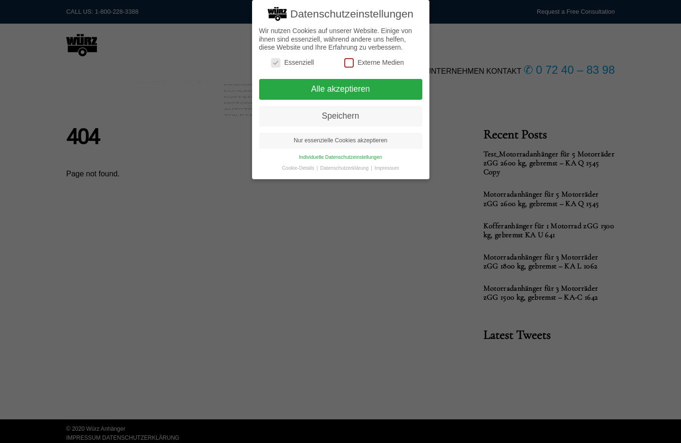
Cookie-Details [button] (298, 162)
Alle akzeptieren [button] (340, 83)
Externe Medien (374, 56)
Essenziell (292, 56)
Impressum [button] (387, 162)
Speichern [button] (340, 109)
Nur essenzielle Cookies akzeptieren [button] (340, 134)
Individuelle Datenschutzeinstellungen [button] (340, 151)
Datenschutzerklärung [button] (345, 162)
